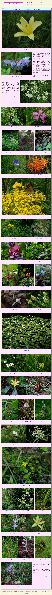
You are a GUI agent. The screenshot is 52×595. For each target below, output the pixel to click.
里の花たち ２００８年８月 (22, 9)
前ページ (29, 5)
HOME (41, 2)
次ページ (42, 5)
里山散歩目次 (30, 2)
